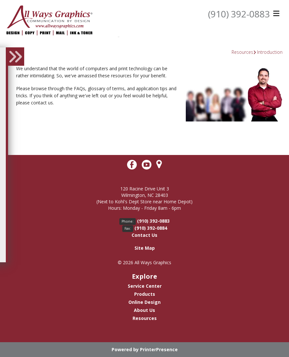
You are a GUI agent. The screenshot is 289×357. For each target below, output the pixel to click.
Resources (242, 52)
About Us (144, 310)
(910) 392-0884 (151, 228)
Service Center (145, 286)
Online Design (144, 302)
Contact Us (144, 235)
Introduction (270, 52)
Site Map (145, 248)
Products (144, 294)
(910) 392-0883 (239, 14)
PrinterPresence (159, 349)
